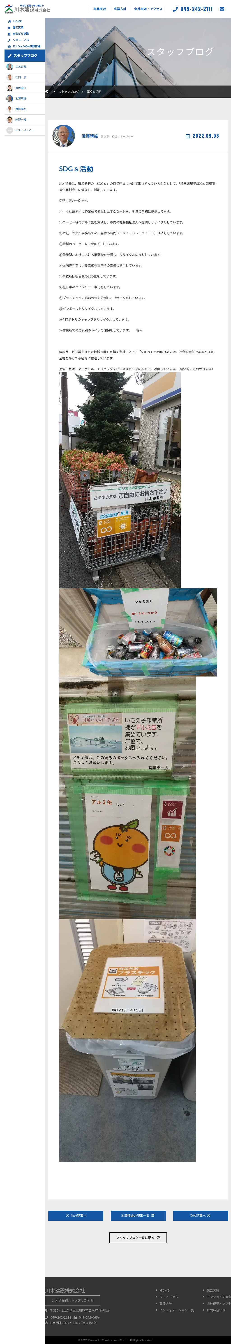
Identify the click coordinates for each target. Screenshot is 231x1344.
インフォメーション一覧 (176, 1310)
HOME (15, 21)
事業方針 (120, 9)
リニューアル (18, 40)
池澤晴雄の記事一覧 (137, 1216)
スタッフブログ (68, 91)
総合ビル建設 (18, 34)
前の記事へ (76, 1216)
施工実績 (15, 27)
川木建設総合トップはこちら (72, 1300)
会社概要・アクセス (148, 9)
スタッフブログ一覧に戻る (138, 1238)
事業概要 (99, 9)
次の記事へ (200, 1216)
